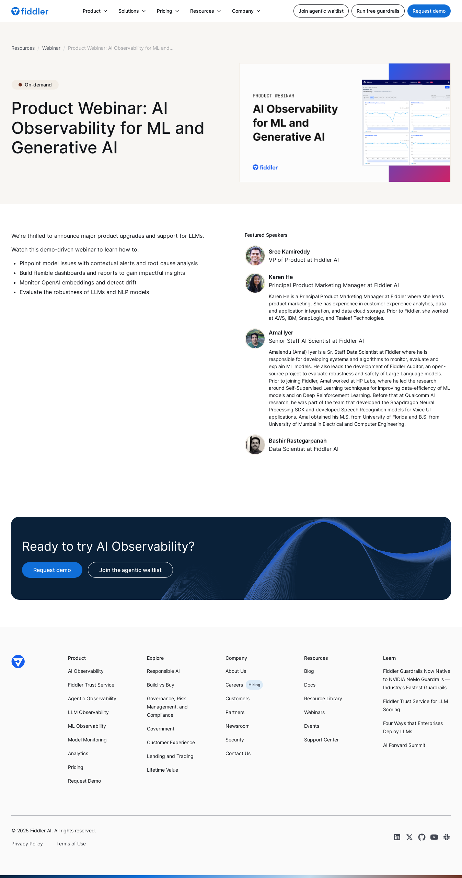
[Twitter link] (409, 837)
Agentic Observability (92, 698)
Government (160, 728)
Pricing (75, 767)
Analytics (78, 753)
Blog (309, 671)
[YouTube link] (434, 837)
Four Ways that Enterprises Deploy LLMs (413, 727)
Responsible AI (163, 671)
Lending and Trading (170, 756)
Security (235, 739)
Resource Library (323, 698)
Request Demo (84, 781)
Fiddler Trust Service (91, 685)
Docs (309, 685)
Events (311, 726)
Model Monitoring (87, 739)
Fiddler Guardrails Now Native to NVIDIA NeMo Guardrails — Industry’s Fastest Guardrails (416, 679)
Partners (235, 712)
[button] (95, 11)
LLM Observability (88, 712)
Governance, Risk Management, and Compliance (167, 706)
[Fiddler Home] (18, 661)
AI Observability (86, 671)
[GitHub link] (422, 837)
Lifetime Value (162, 770)
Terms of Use (71, 843)
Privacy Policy (27, 843)
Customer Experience (171, 742)
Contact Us (238, 753)
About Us (236, 671)
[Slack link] (446, 837)
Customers (238, 698)
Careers (234, 685)
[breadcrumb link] (51, 48)
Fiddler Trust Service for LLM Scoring (415, 705)
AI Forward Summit (404, 745)
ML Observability (87, 726)
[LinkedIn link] (397, 837)
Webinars (314, 712)
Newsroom (238, 726)
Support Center (321, 739)
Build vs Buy (160, 685)
